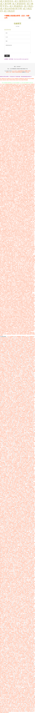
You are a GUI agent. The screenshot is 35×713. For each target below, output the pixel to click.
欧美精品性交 (4, 120)
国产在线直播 (25, 221)
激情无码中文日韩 (30, 688)
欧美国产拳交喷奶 (30, 141)
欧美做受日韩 (7, 122)
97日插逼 (24, 353)
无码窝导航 (10, 647)
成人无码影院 (22, 533)
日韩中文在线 (27, 126)
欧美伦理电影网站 (21, 130)
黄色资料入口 (5, 265)
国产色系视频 (19, 679)
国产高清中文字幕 (23, 482)
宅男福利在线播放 (3, 234)
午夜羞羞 (16, 704)
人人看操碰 (2, 152)
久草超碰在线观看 (6, 361)
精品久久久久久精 (8, 501)
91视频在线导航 (10, 340)
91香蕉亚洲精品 (15, 196)
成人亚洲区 (14, 162)
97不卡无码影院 (10, 336)
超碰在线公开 (14, 246)
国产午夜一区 (32, 644)
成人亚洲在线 (15, 383)
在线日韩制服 (16, 691)
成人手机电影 (4, 528)
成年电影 (17, 617)
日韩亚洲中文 (7, 358)
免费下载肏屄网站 (25, 684)
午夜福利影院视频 (11, 684)
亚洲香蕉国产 (11, 458)
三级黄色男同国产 (7, 346)
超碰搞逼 (28, 402)
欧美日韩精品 (14, 633)
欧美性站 (3, 460)
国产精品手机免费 (5, 592)
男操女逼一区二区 (11, 443)
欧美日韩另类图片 (6, 510)
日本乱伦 (31, 473)
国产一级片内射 (29, 597)
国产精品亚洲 (14, 187)
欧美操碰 (33, 256)
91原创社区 (24, 191)
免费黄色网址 (28, 257)
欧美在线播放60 (12, 649)
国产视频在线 (28, 689)
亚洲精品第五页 (31, 186)
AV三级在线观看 (22, 445)
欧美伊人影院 (14, 154)
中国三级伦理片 (14, 512)
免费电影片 (4, 162)
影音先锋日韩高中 (10, 425)
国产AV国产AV (22, 91)
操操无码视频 (9, 222)
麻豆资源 (22, 400)
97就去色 (24, 407)
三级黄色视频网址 (28, 235)
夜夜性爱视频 (8, 626)
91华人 (11, 135)
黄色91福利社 (5, 281)
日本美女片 (8, 520)
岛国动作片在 (2, 199)
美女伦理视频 (11, 85)
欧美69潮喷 (18, 116)
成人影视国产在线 (24, 160)
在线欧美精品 (11, 552)
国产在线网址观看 (21, 202)
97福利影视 (2, 699)
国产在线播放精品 (12, 536)
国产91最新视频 (29, 421)
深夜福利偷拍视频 (21, 387)
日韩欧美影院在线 (7, 541)
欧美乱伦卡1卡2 (17, 661)
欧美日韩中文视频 (31, 403)
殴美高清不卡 (2, 468)
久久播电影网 (18, 435)
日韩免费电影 (19, 150)
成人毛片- (33, 465)
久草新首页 (13, 477)
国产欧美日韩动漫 (28, 674)
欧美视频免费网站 (25, 473)
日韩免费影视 (30, 666)
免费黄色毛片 (21, 100)
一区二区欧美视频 (15, 631)
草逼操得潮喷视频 (23, 651)
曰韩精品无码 (7, 531)
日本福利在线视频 (18, 353)
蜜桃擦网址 (11, 656)
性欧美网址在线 (15, 500)
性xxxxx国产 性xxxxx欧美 (25, 604)
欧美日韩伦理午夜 (19, 277)
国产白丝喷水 (9, 351)
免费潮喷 (29, 135)
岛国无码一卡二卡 (21, 658)
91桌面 (1, 664)
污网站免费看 (5, 129)
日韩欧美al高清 (12, 698)
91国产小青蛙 (10, 147)
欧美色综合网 (4, 94)
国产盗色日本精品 (7, 533)
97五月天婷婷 (18, 180)
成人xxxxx (10, 237)
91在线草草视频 (27, 406)
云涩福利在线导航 (14, 157)
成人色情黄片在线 (23, 162)
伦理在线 (29, 656)
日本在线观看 (2, 602)
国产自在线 (12, 192)
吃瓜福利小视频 (28, 137)
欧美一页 (3, 290)
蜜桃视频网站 (11, 200)
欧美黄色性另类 (20, 517)
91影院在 (24, 371)
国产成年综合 (22, 530)
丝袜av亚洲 (2, 396)
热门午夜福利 (24, 423)
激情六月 (11, 681)
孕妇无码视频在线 (3, 619)
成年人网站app (8, 668)
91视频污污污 (9, 246)
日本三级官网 (24, 505)
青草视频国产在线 (27, 565)
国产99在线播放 (26, 551)
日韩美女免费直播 (9, 251)
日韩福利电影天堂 (7, 633)
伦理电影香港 (29, 191)
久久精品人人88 (12, 498)
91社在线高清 (10, 139)
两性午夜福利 (11, 641)
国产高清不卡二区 (16, 281)
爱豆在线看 (9, 179)
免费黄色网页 (3, 477)
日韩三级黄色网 (6, 697)
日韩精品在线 (4, 356)
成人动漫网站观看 (8, 96)
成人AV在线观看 (5, 279)
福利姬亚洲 (21, 346)
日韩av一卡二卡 (3, 425)
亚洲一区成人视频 (5, 167)
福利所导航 (3, 266)
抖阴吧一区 (19, 385)
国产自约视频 (19, 593)
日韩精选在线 (6, 606)
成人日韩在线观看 (23, 480)
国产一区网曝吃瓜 (3, 677)
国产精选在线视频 (3, 538)
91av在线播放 (17, 176)
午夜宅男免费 (10, 120)
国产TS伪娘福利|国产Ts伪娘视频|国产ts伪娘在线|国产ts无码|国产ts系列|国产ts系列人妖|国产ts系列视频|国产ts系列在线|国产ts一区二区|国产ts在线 (17, 326)
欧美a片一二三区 (11, 676)
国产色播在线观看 (6, 696)
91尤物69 (14, 177)
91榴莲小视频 (16, 134)
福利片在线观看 (16, 90)
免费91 (33, 137)
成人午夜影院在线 (28, 510)
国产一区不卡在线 (6, 614)
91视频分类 (12, 388)
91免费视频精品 (22, 280)
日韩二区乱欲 (17, 677)
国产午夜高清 (25, 214)
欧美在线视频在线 (28, 576)
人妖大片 (18, 262)
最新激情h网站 (16, 230)
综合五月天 (4, 562)
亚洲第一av (17, 350)
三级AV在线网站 (17, 502)
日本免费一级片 (22, 441)
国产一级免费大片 (27, 159)
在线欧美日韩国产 (20, 410)
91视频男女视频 (23, 599)
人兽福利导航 (12, 254)
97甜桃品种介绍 (13, 227)
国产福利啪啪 (13, 145)
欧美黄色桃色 (5, 686)
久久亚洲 (18, 413)
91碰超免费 (25, 277)
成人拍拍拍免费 (5, 536)
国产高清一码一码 (20, 456)
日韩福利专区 (9, 260)
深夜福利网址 (30, 160)
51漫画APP (11, 206)
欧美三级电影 (23, 257)
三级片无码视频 (26, 633)
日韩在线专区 (28, 387)
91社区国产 (23, 85)
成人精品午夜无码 (19, 548)
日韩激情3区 (5, 566)
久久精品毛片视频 (8, 482)
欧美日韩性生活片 (7, 225)
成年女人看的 (24, 448)
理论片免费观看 (16, 577)
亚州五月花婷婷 (17, 457)
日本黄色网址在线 (24, 442)
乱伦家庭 (2, 106)
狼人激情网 (12, 269)
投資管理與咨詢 (21, 70)
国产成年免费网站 (16, 147)
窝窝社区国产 (6, 498)
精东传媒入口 (11, 110)
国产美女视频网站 (30, 195)
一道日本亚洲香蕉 (28, 97)
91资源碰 (7, 565)
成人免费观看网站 (17, 402)
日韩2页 (13, 546)
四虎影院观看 (5, 575)
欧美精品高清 (23, 350)
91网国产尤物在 (16, 290)
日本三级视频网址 (17, 336)
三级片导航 (17, 669)
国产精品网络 (14, 271)
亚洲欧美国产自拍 (27, 455)
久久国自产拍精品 (14, 152)
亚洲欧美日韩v (18, 363)
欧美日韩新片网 (30, 522)
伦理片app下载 (24, 116)
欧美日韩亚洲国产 (16, 487)
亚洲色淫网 (28, 613)
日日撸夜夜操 (5, 413)
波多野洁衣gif (3, 546)
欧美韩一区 (6, 448)
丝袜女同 (8, 201)
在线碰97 (11, 421)
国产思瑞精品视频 (8, 642)
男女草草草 (5, 636)
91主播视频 (21, 521)
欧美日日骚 (24, 382)
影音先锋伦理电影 (25, 438)
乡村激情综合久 (25, 367)
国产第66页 (9, 194)
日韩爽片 (29, 641)
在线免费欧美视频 (15, 100)
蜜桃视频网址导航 (28, 410)
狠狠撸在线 (19, 505)
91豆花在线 (4, 487)
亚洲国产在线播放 (27, 345)
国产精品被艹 (22, 689)
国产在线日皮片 (11, 274)
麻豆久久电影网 (20, 584)
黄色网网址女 (26, 154)
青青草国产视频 (28, 553)
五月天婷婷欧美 (3, 145)
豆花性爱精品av (17, 674)
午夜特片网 (30, 356)
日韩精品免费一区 (28, 436)
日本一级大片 (2, 84)
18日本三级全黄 (25, 266)
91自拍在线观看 (26, 99)
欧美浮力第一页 (25, 361)
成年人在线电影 (9, 468)
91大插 (29, 491)
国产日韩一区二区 (16, 135)
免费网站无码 (22, 617)
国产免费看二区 (9, 207)
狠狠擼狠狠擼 (30, 285)
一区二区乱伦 (7, 593)
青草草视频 (31, 607)
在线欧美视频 (13, 358)
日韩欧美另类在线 (28, 602)
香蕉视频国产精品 (23, 224)
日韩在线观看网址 (21, 476)
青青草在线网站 (8, 683)
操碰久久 (9, 666)
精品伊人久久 (2, 694)
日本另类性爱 (27, 691)
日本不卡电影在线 (28, 463)
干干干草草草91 (23, 646)
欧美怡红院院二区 (16, 112)
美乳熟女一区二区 (23, 577)
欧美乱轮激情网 (24, 546)
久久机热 (7, 126)
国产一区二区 (15, 89)
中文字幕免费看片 (6, 397)
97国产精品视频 (4, 127)
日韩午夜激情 (20, 365)
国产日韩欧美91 (12, 390)
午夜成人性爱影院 (5, 681)
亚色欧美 (18, 358)
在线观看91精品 (24, 287)
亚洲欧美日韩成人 (17, 355)
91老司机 (24, 528)
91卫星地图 (8, 546)
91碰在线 (7, 104)
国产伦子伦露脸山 (28, 621)
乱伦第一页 (19, 184)
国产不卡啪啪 (10, 377)
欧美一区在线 (28, 144)
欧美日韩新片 (6, 407)
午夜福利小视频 (21, 466)
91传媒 (26, 658)
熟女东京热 (10, 659)
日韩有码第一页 (11, 507)
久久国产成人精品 (25, 182)
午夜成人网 (19, 511)
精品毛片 (28, 216)
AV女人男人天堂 (20, 488)
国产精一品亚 (19, 390)
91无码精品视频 (27, 584)
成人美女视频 (20, 398)
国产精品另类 (28, 280)
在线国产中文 (14, 450)
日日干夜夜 (11, 382)
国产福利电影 (11, 167)
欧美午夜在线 (29, 453)
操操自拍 (14, 659)
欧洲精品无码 (25, 555)
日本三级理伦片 (25, 467)
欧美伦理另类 (12, 287)
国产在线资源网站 (15, 470)
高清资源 (27, 708)
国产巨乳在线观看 (5, 121)
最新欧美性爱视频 (21, 657)
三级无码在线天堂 (16, 226)
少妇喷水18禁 (6, 206)
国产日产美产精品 (23, 190)
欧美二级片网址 (3, 257)
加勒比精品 (19, 702)
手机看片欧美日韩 (16, 516)
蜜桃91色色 (3, 192)
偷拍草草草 (11, 235)
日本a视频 (4, 402)
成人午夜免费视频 (7, 106)
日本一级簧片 (18, 448)
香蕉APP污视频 (12, 181)
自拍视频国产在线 (24, 562)
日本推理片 (23, 210)
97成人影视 (27, 496)
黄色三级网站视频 (22, 618)
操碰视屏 (13, 119)
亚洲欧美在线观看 (26, 139)
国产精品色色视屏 (12, 132)
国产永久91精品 (31, 664)
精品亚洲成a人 (10, 250)
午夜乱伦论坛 (31, 629)
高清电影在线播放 (23, 666)
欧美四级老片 (11, 594)
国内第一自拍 (7, 583)
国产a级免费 (27, 400)
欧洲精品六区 (18, 608)
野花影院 (31, 501)
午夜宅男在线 (25, 179)
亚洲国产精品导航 (5, 102)
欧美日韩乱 (6, 205)
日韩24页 (16, 447)
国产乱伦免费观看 (5, 235)
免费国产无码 (8, 342)
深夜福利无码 (17, 432)
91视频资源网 (13, 523)
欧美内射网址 (17, 175)
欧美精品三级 (31, 677)
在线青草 (18, 576)
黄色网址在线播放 (18, 552)
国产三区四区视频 (25, 508)
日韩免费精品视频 (8, 277)
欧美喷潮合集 (17, 478)
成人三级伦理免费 (8, 91)
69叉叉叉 (31, 282)
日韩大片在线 (19, 535)
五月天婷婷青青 (28, 570)
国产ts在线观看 (24, 244)
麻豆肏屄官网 (9, 707)
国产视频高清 (24, 122)
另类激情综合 (26, 694)
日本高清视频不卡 (13, 658)
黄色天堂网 (17, 542)
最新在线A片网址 (22, 174)
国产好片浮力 (17, 151)
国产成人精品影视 (17, 672)
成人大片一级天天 (16, 245)
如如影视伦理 (14, 366)
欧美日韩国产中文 (30, 430)
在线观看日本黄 (18, 201)
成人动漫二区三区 (23, 220)
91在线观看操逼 (28, 647)
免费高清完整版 (7, 513)
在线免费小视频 (20, 199)
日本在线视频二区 (6, 363)
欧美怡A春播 (24, 385)
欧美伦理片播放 (30, 651)
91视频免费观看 (32, 477)
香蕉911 (15, 94)
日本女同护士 (27, 611)
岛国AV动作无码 (30, 131)
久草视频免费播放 (13, 696)
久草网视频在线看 (8, 164)
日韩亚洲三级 (28, 466)
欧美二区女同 (14, 260)
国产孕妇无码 (24, 698)
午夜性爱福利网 (27, 692)
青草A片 (9, 471)
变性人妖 (13, 87)
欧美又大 (10, 141)
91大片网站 (29, 440)
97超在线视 (17, 256)
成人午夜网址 (24, 204)
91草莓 (16, 270)
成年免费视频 (7, 291)
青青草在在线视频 (25, 593)
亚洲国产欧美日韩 (11, 408)
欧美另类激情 (29, 538)
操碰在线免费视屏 (13, 578)
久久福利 (22, 209)
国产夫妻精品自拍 (23, 413)
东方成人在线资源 (8, 577)
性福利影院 (16, 648)
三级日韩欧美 (13, 210)
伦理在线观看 (10, 672)
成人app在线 (28, 124)
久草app (4, 627)
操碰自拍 (30, 460)
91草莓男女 (19, 337)
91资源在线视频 (6, 200)
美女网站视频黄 (30, 267)
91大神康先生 (6, 687)
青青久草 (4, 442)
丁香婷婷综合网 (10, 709)
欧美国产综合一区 (23, 648)
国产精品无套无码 (18, 225)
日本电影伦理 (19, 214)
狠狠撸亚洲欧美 (14, 92)
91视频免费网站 (22, 417)
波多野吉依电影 (16, 515)
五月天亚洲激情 (3, 634)
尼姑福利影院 (28, 709)
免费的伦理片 (6, 701)
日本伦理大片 (22, 475)
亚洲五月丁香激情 (6, 548)
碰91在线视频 (21, 348)
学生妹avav (7, 184)
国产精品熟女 (10, 411)
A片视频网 (8, 192)
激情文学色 (20, 251)
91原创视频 (3, 261)
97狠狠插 (15, 235)
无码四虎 (13, 141)
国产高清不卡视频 (18, 144)
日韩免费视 (16, 348)
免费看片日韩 (11, 282)
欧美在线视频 (19, 169)
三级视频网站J (8, 266)
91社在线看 (7, 241)
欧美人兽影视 (23, 707)
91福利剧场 (21, 140)
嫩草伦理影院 (13, 614)
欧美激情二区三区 (9, 652)
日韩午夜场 (21, 215)
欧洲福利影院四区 (29, 342)
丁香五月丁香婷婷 (7, 267)
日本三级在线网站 (3, 437)
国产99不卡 (31, 201)
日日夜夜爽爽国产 (17, 395)
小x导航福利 (26, 260)
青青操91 (11, 284)
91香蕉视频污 (4, 443)
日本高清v (14, 277)
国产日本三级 (7, 613)
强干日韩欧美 (6, 401)
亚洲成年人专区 (31, 511)
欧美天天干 (32, 545)
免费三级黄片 (2, 378)
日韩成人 (13, 560)
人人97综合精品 (23, 192)
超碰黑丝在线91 (22, 421)
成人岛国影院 (17, 220)
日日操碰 (30, 386)
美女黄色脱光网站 (31, 380)
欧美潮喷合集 (31, 614)
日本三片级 (29, 583)
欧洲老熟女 (16, 417)
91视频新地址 (30, 271)
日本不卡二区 (7, 107)
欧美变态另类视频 (7, 711)
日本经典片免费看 (24, 458)
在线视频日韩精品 (19, 345)
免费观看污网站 (10, 230)
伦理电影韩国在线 (17, 473)
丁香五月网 (2, 170)
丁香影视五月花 (16, 219)
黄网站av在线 (21, 285)
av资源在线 (4, 447)
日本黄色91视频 (14, 398)
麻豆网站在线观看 (3, 187)
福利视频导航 (17, 507)
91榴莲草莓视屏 (14, 428)
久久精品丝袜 (30, 425)
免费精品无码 (25, 391)
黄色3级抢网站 (9, 89)
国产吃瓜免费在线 (11, 356)
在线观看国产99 (18, 370)
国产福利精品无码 (12, 352)
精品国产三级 (29, 397)
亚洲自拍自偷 (18, 492)
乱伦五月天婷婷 (19, 236)
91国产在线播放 (21, 222)
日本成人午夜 (26, 346)
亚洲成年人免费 (31, 537)
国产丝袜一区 (29, 122)
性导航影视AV (5, 151)
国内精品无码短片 (17, 121)
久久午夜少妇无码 (24, 607)
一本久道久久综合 (10, 447)
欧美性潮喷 (27, 616)
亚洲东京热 (16, 111)
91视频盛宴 (19, 467)
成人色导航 (29, 405)
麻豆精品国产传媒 (19, 692)
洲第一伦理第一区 (3, 629)
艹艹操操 (27, 130)
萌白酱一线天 (13, 236)
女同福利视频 (23, 688)
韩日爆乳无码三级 (14, 130)
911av (33, 436)
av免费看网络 (31, 487)
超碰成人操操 (23, 121)
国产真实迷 (31, 416)
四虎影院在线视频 (19, 551)
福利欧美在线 (31, 247)
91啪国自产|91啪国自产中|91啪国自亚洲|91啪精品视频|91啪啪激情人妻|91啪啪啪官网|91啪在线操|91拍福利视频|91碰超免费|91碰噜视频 (17, 316)
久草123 (27, 247)
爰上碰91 (30, 279)
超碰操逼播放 (13, 488)
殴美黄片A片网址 (30, 698)
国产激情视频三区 (30, 232)
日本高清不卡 (32, 361)
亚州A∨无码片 (21, 602)
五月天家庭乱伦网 (17, 420)
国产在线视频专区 (10, 445)
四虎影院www (7, 372)
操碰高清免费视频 (15, 136)
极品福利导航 (21, 269)
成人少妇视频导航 (3, 147)
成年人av (7, 570)
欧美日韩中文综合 (3, 408)
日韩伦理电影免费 (25, 363)
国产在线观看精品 (16, 604)
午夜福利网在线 (13, 510)
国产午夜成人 (18, 132)
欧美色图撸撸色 (28, 348)
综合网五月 (28, 547)
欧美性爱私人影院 (20, 701)
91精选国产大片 (5, 637)
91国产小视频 (2, 251)
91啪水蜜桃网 (8, 272)
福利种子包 (6, 649)
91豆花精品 (26, 433)
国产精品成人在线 (26, 151)
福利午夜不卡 (18, 508)
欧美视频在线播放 (24, 502)
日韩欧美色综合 (17, 229)
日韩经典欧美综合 (17, 568)
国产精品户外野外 (17, 563)
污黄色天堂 (27, 703)
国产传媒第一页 (8, 571)
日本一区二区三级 (14, 601)
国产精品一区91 (20, 260)
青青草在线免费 (10, 638)
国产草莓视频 (13, 591)
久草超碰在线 (31, 336)
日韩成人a (7, 284)
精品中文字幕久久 (28, 500)
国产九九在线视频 (30, 392)
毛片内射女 (28, 227)
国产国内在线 (13, 576)
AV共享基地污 (13, 561)
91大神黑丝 (30, 492)
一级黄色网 (27, 156)
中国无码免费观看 (15, 533)
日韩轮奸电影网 (30, 382)
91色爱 (18, 237)
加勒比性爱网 (26, 101)
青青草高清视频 (28, 481)
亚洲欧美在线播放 (21, 531)
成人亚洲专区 (5, 458)
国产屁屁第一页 (11, 205)
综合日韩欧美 (30, 112)
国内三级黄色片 (10, 420)
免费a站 (32, 681)
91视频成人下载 (3, 196)
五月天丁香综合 (5, 470)
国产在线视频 (20, 200)
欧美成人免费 (23, 538)
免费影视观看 (26, 140)
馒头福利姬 (26, 352)
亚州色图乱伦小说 (17, 155)
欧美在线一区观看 (26, 490)
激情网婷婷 (14, 262)
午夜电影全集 (22, 136)
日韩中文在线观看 (14, 694)
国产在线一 (12, 122)
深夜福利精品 (18, 443)
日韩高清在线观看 (17, 580)
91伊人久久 (13, 583)
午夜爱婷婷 (24, 526)
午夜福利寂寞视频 (30, 515)
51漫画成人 (28, 171)
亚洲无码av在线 (22, 652)
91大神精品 (10, 112)
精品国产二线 (11, 400)
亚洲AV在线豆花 (14, 259)
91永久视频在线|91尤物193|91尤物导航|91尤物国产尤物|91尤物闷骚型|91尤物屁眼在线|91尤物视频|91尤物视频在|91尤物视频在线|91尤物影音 (17, 303)
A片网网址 (19, 668)
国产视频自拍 (7, 699)
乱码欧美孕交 (5, 166)
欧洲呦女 (20, 601)
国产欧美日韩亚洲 (10, 526)
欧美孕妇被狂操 (24, 702)
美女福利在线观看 (6, 269)
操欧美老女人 (17, 192)
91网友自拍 (14, 416)
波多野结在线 (12, 448)
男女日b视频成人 (14, 616)
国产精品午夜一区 (28, 106)
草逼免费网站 (27, 543)
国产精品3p (32, 236)
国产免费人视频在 (6, 601)
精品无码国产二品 (3, 262)
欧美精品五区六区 (4, 594)
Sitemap (27, 72)
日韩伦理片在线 (25, 567)
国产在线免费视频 (21, 697)
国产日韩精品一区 (27, 343)
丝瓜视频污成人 (21, 270)
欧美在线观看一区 (21, 351)
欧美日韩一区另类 (30, 376)
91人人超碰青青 (19, 255)
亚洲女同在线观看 (7, 366)
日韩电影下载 (14, 626)
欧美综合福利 (18, 472)
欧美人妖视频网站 (11, 231)
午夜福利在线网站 (24, 157)
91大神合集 (30, 149)
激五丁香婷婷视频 (26, 536)
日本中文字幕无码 (23, 175)
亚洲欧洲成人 (2, 116)
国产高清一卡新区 (22, 134)
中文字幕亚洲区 (19, 536)
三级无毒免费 (10, 242)
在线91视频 (6, 653)
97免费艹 (27, 197)
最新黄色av (17, 265)
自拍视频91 (17, 129)
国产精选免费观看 (18, 526)
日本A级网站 (4, 596)
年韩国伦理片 (17, 380)
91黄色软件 (2, 373)
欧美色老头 (22, 576)
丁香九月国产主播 (23, 267)
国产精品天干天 (21, 106)
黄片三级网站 (28, 366)
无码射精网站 (2, 146)
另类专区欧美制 (25, 636)
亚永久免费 (5, 451)
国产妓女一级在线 (12, 525)
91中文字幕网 (28, 631)
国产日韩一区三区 (6, 430)
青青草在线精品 (23, 418)
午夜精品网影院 (15, 164)
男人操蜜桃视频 (31, 145)
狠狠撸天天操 (30, 413)
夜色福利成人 (11, 380)
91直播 (29, 157)
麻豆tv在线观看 (3, 149)
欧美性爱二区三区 (6, 360)
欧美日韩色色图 (16, 373)
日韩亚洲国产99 (31, 420)
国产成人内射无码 (22, 90)
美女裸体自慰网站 (28, 582)
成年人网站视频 (6, 244)
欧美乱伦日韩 (11, 669)
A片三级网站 (2, 181)
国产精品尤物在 (29, 167)
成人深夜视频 (25, 513)
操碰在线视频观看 (22, 699)
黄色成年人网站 (11, 654)
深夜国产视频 (24, 276)
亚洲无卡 (2, 381)
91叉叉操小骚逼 (18, 254)
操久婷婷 (22, 161)
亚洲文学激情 (23, 392)
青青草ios (4, 638)
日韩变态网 (11, 418)
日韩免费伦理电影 (16, 468)
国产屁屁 (16, 106)
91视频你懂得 (27, 161)
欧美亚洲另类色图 (24, 478)
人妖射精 (12, 106)
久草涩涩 (17, 174)
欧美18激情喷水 (5, 438)
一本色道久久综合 (10, 475)
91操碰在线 (20, 92)
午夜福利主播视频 (25, 644)
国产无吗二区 (8, 553)
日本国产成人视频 (26, 264)
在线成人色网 (11, 457)
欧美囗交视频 (31, 693)
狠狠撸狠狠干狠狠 (4, 567)
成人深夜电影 (25, 102)
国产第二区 (26, 663)
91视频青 (11, 355)
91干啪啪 (9, 286)
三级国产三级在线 (29, 533)
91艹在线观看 (21, 582)
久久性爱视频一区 (20, 556)
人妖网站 (2, 613)
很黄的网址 (15, 446)
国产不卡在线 (21, 111)
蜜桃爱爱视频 (28, 96)
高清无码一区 (20, 603)
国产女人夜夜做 (27, 222)
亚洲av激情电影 (15, 185)
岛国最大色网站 (31, 261)
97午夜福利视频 (23, 131)
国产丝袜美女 (3, 119)
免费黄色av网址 (23, 237)
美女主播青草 (11, 144)
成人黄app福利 (5, 669)
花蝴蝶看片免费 (20, 94)
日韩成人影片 (17, 167)
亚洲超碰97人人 (8, 391)
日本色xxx (28, 378)
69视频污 (8, 477)
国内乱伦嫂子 (27, 428)
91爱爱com (4, 172)
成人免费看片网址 (12, 679)
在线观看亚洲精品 (31, 162)
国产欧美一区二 (18, 654)
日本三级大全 (17, 209)
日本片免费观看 (21, 553)
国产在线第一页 (16, 368)
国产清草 (5, 411)
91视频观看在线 (6, 476)
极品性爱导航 (23, 141)
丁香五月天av (18, 266)
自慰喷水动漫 (5, 483)
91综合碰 (2, 237)
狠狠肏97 (24, 453)
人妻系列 (31, 136)
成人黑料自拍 (10, 211)
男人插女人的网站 (10, 661)
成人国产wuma (23, 682)
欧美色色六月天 (12, 101)
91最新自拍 (26, 172)
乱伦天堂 (30, 266)
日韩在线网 (23, 180)
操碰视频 (32, 144)
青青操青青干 (14, 286)
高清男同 (31, 290)
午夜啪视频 (3, 272)
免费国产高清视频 (11, 270)
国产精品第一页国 (24, 189)
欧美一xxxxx (10, 115)
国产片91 (19, 161)
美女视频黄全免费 (17, 189)
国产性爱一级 (27, 541)
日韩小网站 (24, 704)
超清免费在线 (31, 572)
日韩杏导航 (17, 537)
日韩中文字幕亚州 (19, 532)
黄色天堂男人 (16, 126)
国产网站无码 (5, 353)
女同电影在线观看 (9, 290)
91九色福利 (29, 224)
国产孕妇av (19, 659)
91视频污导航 (10, 234)
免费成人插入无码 (12, 701)
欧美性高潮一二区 (4, 684)
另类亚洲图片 (4, 676)
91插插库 (12, 95)
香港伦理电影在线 (21, 110)
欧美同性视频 (26, 626)
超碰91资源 (31, 176)
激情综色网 (27, 591)
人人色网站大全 (21, 622)
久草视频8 (7, 181)
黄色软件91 (30, 172)
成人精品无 (32, 250)
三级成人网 (29, 480)
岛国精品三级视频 (23, 451)
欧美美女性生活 (20, 412)
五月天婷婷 (15, 284)
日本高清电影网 (14, 146)
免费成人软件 (9, 190)
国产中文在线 (32, 633)
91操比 (33, 641)
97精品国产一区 (3, 639)
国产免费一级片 (12, 86)
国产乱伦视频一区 (22, 430)
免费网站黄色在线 (11, 186)
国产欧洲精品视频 (23, 380)
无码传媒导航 (14, 214)
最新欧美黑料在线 (24, 468)
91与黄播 (8, 523)
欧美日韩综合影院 (13, 493)
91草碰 (12, 149)
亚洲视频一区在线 (5, 556)
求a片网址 (33, 147)
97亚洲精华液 (27, 91)
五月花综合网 (27, 598)
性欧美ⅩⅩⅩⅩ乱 (6, 101)
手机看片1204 (21, 142)
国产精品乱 (26, 412)
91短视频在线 (20, 284)
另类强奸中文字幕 (29, 530)
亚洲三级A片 (22, 581)
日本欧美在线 (14, 683)
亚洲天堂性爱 (31, 513)
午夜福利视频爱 (10, 580)
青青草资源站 (7, 673)
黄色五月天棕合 (17, 656)
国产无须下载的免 (30, 628)
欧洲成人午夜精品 (19, 145)
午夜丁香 (11, 481)
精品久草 (20, 571)
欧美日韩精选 (22, 422)
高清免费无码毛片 (15, 666)
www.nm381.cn (15, 70)
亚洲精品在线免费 (6, 388)
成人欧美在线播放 (15, 711)
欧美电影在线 (30, 207)
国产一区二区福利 (8, 99)
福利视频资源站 (18, 86)
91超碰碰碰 (18, 649)
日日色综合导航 (23, 376)
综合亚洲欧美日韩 (15, 342)
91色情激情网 (19, 115)
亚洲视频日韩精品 (30, 418)
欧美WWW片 (6, 517)
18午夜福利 (11, 491)
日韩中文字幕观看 (24, 87)
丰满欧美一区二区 (21, 366)
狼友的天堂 (17, 619)
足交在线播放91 (31, 87)
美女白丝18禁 (24, 255)
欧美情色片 (30, 540)
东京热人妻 (28, 668)
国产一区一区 (28, 531)
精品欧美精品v (28, 256)
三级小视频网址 (17, 628)
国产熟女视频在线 (13, 184)
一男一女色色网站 (20, 623)
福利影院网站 (11, 125)
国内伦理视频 (24, 589)
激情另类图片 (20, 139)
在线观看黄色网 (21, 279)
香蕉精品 (6, 345)
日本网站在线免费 (23, 135)
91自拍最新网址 (28, 114)
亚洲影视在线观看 (24, 693)
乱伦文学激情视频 (17, 411)
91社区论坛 (5, 186)
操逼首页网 (30, 563)
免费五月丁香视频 (30, 206)
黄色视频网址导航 (14, 172)
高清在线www (19, 371)
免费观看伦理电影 (25, 637)
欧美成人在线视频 (10, 478)
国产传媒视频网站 (3, 230)
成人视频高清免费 (27, 215)
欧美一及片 (9, 262)
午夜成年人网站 (5, 270)
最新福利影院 (5, 231)
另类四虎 (12, 111)
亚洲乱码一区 (12, 555)
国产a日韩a (23, 686)
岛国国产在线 (12, 255)
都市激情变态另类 (17, 212)
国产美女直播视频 (9, 674)
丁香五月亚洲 (14, 541)
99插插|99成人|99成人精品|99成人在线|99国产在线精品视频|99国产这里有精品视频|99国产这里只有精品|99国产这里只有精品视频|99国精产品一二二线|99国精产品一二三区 (17, 331)
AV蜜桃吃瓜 (19, 246)
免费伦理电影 (23, 177)
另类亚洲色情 (15, 120)
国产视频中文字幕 (3, 659)
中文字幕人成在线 (19, 506)
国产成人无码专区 (19, 437)
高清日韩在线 (5, 525)
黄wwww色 (16, 110)
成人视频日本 (19, 109)
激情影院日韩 (23, 247)
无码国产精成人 (28, 381)
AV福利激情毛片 (28, 274)
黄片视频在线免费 (31, 423)
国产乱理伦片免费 (15, 520)
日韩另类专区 (17, 491)
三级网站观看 (9, 663)
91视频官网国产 (9, 195)
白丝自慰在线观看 (26, 426)
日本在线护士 (15, 166)
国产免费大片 (7, 276)
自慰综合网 (22, 691)
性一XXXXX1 (17, 708)
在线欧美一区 (19, 372)
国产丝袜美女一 (26, 341)
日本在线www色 (5, 607)
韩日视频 (23, 184)
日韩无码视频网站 (10, 212)
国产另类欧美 (30, 696)
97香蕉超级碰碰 (3, 207)
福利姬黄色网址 (8, 154)
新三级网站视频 (19, 561)
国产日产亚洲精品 (3, 139)
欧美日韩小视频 (9, 261)
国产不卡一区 (6, 708)
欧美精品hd (2, 604)
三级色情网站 (6, 357)
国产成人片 (6, 656)
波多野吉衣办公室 (15, 618)
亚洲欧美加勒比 (32, 393)
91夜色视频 (10, 516)
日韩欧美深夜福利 (10, 440)
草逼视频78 (11, 170)
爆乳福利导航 (10, 362)
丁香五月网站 (28, 210)
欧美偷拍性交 (28, 450)
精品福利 (4, 240)
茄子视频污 (24, 109)
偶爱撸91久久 (22, 627)
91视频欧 (19, 578)
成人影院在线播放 (29, 110)
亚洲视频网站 (29, 634)
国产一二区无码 (27, 483)
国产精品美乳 (25, 145)
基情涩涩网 (23, 171)
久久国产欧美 (10, 452)
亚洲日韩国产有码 (24, 443)
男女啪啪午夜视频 (20, 146)
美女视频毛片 (10, 337)
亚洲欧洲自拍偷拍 (6, 428)
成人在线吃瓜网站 (10, 220)
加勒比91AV (11, 285)
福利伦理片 (20, 426)
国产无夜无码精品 (13, 423)
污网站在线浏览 (10, 646)
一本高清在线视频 (4, 466)
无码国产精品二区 (15, 581)
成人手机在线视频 (3, 542)
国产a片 (10, 470)
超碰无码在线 (17, 232)
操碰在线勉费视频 (26, 601)
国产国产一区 (32, 115)
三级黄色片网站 (16, 207)
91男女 (1, 125)
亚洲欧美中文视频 (13, 291)
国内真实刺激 (3, 661)
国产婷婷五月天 (8, 214)
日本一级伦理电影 (22, 497)
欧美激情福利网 (30, 281)
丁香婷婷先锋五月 (30, 395)
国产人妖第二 (29, 155)
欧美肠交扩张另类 (6, 169)
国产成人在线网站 (11, 124)
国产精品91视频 (4, 247)
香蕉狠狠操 (31, 412)
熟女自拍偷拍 (20, 194)
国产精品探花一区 (7, 202)
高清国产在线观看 (23, 641)
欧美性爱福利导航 (24, 614)
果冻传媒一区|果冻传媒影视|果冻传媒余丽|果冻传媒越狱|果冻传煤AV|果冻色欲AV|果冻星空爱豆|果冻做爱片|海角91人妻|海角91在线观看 (17, 300)
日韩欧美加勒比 (11, 677)
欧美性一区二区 (11, 617)
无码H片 (30, 478)
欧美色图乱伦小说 (3, 190)
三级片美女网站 (7, 343)
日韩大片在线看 (5, 155)
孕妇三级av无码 (10, 229)
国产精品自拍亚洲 (11, 688)
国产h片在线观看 (6, 497)
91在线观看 (16, 285)
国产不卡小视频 (31, 187)
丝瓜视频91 (22, 375)
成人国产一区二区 (23, 664)
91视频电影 (7, 111)
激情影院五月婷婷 (10, 417)
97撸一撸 (23, 378)
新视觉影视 (7, 175)
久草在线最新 (29, 220)
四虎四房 (9, 259)
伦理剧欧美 (10, 487)
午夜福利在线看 (7, 341)
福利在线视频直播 (10, 97)
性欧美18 (27, 476)
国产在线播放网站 (8, 160)
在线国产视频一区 (21, 381)
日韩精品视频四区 (26, 465)
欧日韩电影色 (8, 500)
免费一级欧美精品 (20, 591)
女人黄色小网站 (9, 598)
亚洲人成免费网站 (4, 90)
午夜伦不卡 (21, 101)
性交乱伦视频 (10, 467)
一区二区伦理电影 (28, 622)
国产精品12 (24, 540)
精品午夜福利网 (4, 250)
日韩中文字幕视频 (25, 654)
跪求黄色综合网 (18, 528)
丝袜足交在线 (13, 593)
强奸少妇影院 (28, 649)
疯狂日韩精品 (6, 453)
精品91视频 (13, 671)
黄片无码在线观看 (15, 396)
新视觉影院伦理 (26, 388)
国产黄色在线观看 (8, 515)
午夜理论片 (31, 275)
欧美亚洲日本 (13, 347)
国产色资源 (9, 403)
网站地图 (26, 79)
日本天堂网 (22, 462)
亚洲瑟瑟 (10, 466)
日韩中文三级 (21, 681)
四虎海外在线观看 (30, 407)
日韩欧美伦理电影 (24, 568)
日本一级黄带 (9, 627)
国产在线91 (3, 165)
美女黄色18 (30, 214)
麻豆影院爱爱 (14, 179)
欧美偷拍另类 (4, 403)
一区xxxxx (16, 97)
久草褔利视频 (24, 511)
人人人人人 (18, 686)
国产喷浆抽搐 (22, 230)
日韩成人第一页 (29, 125)
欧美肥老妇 (28, 237)
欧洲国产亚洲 (32, 659)
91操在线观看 (2, 245)
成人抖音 (26, 279)
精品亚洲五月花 (30, 646)
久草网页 (23, 197)
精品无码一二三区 (28, 456)
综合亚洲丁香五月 (19, 408)
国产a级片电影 (9, 405)
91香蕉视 (4, 97)
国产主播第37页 (25, 251)
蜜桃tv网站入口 (4, 194)
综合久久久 (6, 698)
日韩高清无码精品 (15, 405)
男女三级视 (8, 702)
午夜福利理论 (25, 679)
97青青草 (4, 473)
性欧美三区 (16, 602)
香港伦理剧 (7, 150)
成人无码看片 (19, 191)
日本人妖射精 (2, 184)
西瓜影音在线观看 (6, 426)
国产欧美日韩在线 (11, 180)
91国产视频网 (17, 205)
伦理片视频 (20, 465)
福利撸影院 (30, 142)
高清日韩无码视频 (24, 170)
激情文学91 (4, 651)
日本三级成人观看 (8, 215)
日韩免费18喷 (4, 691)
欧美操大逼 (19, 540)
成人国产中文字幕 (8, 392)
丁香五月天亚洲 (29, 252)
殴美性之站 (21, 520)
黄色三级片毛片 (28, 592)
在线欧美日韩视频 (25, 360)
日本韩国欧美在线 (14, 703)
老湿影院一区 (6, 456)
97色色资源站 (19, 438)
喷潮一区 (12, 204)
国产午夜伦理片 (17, 647)
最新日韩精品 (24, 132)
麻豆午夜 (9, 618)
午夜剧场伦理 (23, 415)
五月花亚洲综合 (28, 165)
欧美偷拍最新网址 (9, 348)
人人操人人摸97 (21, 703)
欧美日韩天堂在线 (20, 643)
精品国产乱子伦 (17, 431)
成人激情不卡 (28, 672)
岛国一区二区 (31, 197)
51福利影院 (13, 266)
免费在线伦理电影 (11, 542)
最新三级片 (18, 688)
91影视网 (17, 101)
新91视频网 (10, 131)
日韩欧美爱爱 (9, 162)
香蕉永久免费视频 (14, 441)
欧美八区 (19, 644)
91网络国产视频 (13, 412)
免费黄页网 (2, 342)
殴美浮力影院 (17, 340)
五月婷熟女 (17, 641)
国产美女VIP (21, 433)
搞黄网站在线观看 (26, 199)
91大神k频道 (7, 393)
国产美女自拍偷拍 (8, 667)
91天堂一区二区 (9, 240)
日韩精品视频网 (7, 623)
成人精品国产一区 (16, 462)
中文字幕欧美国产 (8, 375)
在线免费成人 (31, 525)
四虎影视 (23, 144)
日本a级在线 (11, 279)
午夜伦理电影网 (8, 152)
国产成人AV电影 (11, 619)
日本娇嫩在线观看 (17, 567)
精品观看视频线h (21, 447)
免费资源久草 (2, 568)
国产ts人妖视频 (17, 607)
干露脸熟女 (16, 279)
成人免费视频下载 (8, 581)
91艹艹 (21, 129)
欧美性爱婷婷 (27, 520)
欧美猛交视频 (29, 121)
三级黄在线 (19, 632)
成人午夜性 (23, 427)
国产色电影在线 (9, 422)
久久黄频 (15, 467)
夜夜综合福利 (18, 589)
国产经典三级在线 (14, 165)
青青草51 (14, 242)
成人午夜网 (11, 126)
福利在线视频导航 (18, 275)
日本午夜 (12, 360)
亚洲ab (33, 146)
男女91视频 (24, 212)
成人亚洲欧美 (32, 341)
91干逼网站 (14, 535)
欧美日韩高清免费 (23, 232)
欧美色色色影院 (26, 588)
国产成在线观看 (8, 236)
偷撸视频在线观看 (4, 547)
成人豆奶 (32, 541)
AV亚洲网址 (8, 165)
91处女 (32, 157)
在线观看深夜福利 (8, 490)
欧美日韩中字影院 (14, 609)
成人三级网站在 (5, 171)
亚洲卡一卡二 (31, 221)
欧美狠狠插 (26, 196)
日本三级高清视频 (10, 473)
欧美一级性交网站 (8, 381)
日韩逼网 (6, 110)
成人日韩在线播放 (16, 621)
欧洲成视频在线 (29, 485)
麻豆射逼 (22, 516)
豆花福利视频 (25, 217)
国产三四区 (14, 668)
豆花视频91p (30, 482)
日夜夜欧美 (7, 161)
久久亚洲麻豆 (3, 496)
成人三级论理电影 (6, 582)
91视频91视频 (14, 527)
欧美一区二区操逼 (21, 597)
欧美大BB (8, 145)
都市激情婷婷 (2, 157)
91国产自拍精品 (7, 616)
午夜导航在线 (20, 185)
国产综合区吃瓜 (19, 347)
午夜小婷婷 (9, 416)
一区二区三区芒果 (10, 431)
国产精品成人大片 (30, 589)
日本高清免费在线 (9, 378)
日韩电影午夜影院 (13, 385)
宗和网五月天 (30, 170)
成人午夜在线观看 (25, 86)
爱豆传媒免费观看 (31, 470)
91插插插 (18, 227)
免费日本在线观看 (12, 410)
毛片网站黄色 (21, 290)
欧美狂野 (23, 649)
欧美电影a (12, 599)
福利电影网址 (24, 656)
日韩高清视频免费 (10, 628)
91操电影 (25, 250)
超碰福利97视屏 (15, 264)
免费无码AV (16, 480)
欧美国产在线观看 (29, 596)
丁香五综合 (18, 471)
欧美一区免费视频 (3, 666)
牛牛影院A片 (4, 212)
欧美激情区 (33, 611)
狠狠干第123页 (24, 425)
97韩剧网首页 (4, 340)
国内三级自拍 (15, 547)
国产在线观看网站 (29, 427)
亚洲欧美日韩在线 (14, 582)
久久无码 (10, 271)
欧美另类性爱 (17, 558)
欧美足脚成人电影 (26, 372)
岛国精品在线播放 (27, 289)
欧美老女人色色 (13, 584)
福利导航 (33, 180)
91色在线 (15, 597)
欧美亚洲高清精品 (5, 338)
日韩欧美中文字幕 (5, 371)
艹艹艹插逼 (18, 181)
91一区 (28, 250)
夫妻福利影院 (25, 571)
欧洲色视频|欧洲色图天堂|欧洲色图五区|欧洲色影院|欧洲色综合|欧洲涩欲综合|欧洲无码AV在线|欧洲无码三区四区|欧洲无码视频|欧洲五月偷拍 (17, 329)
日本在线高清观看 (18, 572)
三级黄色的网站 (3, 432)
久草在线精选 (13, 611)
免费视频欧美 (31, 676)
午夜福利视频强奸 (19, 495)
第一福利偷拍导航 (30, 642)
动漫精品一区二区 (12, 495)
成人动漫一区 (5, 380)
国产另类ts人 (12, 708)
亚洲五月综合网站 (17, 378)
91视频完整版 (9, 639)
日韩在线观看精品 (12, 197)
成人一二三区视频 (23, 687)
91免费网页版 (15, 466)
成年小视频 (11, 338)
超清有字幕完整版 (21, 450)
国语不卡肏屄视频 (5, 550)
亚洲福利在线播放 (20, 510)
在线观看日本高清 (19, 455)
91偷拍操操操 (25, 632)
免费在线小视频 (22, 137)
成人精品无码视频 (28, 100)
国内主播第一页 (27, 185)
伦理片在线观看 (31, 502)
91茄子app (4, 440)
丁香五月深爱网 (29, 657)
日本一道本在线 (12, 453)
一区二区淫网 (31, 432)
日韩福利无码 (4, 259)
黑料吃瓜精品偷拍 (24, 149)
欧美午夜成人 (12, 435)
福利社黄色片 (13, 532)
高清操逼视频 (31, 663)
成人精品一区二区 (7, 130)
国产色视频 (5, 229)
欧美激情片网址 (16, 689)
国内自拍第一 (25, 552)
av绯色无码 (12, 589)
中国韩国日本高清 (26, 115)
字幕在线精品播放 (29, 212)
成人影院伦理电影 (16, 461)
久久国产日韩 (3, 702)
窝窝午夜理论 (18, 231)
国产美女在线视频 (4, 141)
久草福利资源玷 (17, 638)
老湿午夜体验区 (21, 709)
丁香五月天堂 (28, 85)
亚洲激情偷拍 (14, 553)
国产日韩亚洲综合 (12, 252)
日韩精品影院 (18, 575)
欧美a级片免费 (9, 376)
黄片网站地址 (16, 452)
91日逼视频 (2, 236)
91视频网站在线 (12, 114)
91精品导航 (20, 490)
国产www (26, 262)
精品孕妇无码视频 (7, 182)
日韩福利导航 (32, 639)
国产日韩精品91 (6, 114)
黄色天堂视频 (18, 698)
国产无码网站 (4, 242)
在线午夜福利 (6, 481)
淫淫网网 (19, 160)
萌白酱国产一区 (16, 104)
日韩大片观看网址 (12, 150)
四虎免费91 (11, 121)
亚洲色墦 (6, 508)
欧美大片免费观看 (11, 528)
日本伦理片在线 (9, 226)
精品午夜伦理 (19, 361)
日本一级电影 (19, 197)
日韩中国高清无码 (5, 587)
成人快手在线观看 (30, 678)
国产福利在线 (18, 119)
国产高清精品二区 (25, 92)
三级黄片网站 (24, 431)
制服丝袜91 (16, 433)
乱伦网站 (20, 639)
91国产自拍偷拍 (10, 94)
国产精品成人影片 (9, 460)
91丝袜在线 (19, 242)
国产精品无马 (10, 521)
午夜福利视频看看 (18, 388)
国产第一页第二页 (4, 688)
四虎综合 (25, 566)
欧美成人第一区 (16, 682)
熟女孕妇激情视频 (18, 386)
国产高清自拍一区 (23, 239)
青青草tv (22, 674)
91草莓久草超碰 (3, 117)
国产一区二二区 (22, 613)
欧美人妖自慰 (16, 521)
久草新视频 (25, 347)
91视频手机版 (29, 711)
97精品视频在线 (30, 431)
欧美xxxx (25, 506)
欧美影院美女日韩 (16, 642)
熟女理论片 (2, 641)
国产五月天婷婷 (6, 367)
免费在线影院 (11, 244)
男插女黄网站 (2, 553)
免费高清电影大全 (20, 523)
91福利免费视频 (6, 285)
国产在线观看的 (27, 284)
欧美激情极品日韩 (23, 403)
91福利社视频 (28, 180)
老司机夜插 (30, 498)
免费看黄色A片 (26, 561)
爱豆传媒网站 (20, 503)
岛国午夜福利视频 (30, 451)
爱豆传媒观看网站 (23, 112)
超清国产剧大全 (9, 137)
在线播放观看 (25, 207)
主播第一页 (32, 169)
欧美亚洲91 (2, 512)
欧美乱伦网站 (23, 628)
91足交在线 (16, 652)
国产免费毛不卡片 (4, 271)
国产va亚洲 (2, 643)
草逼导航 (7, 641)
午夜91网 (10, 547)
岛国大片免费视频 (21, 97)
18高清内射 (10, 682)
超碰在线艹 (10, 166)
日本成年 (20, 588)
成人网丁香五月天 (10, 442)
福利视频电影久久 (23, 219)
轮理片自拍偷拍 (31, 217)
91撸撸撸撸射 (17, 442)
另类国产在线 (14, 194)
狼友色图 (19, 416)
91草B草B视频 (27, 120)
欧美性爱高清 (23, 661)
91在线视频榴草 (14, 531)
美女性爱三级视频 (28, 609)
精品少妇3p (22, 452)
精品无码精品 (25, 525)
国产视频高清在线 (23, 147)
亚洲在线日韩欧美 (6, 347)
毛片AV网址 (13, 361)
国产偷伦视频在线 (25, 337)
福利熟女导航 (13, 548)
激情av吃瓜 (7, 658)
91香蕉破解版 (20, 393)
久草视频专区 (32, 518)
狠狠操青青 (2, 642)
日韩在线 (7, 116)
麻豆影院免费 (21, 265)
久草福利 (33, 105)
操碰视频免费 (7, 578)
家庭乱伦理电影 (21, 120)
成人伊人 (16, 570)
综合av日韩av (7, 561)
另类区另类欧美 (31, 189)
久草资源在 (12, 209)
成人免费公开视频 (8, 368)
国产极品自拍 (25, 261)
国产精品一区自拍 (7, 221)
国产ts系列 (4, 707)
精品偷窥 (30, 367)
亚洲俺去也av (29, 371)
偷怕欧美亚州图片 (15, 91)
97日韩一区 (29, 358)
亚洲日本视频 (14, 160)
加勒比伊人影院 (29, 445)
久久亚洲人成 (11, 155)
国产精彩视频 (9, 119)
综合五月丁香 (8, 450)
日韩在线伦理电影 (9, 402)
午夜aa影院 (31, 363)
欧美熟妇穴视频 (8, 217)
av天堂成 (5, 537)
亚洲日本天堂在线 (21, 667)
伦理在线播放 (14, 99)
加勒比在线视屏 (4, 239)
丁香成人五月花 (20, 154)
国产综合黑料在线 (26, 408)
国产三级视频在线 (15, 280)
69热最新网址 (10, 247)
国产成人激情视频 (17, 149)
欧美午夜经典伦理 (5, 382)
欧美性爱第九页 (26, 503)
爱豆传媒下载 (17, 267)
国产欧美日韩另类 (22, 397)
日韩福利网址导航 (4, 232)
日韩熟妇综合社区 (21, 493)
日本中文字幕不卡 (13, 644)
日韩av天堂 (24, 587)
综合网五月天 (6, 144)
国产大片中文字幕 (13, 161)
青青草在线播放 (29, 340)
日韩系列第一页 (24, 563)
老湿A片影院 (27, 211)
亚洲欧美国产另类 (6, 287)
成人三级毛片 (8, 512)
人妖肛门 (2, 503)
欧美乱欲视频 (9, 174)
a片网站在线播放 (13, 540)
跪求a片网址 (29, 661)
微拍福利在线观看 (8, 84)
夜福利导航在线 (29, 652)
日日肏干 (33, 495)
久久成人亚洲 (22, 226)
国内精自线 (33, 91)
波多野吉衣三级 (8, 199)
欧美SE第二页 (23, 227)
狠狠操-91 (15, 195)
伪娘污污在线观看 (24, 487)
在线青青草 (15, 603)
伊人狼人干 (17, 687)
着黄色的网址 (30, 526)
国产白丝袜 (26, 393)
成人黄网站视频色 (9, 568)
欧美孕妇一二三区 (17, 545)
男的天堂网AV (23, 167)
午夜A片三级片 (14, 182)
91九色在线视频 (3, 226)
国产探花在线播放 (15, 482)
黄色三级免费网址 (21, 166)
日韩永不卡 (15, 351)
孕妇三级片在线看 (23, 612)
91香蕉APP (15, 84)
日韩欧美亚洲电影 (8, 373)
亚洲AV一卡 (14, 199)
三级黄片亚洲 (17, 646)
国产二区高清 (20, 240)
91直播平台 (4, 618)
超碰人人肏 (14, 702)
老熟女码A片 (27, 521)
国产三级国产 (5, 180)
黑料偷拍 (4, 628)
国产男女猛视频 (17, 693)
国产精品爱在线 (11, 575)
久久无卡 (31, 708)
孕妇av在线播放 (19, 498)
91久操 (21, 151)
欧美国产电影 (29, 699)
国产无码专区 (10, 436)
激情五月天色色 (18, 125)
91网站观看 (19, 367)
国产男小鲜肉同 (6, 125)
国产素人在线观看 (6, 398)
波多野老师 (15, 681)
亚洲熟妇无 (14, 365)
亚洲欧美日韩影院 (6, 485)
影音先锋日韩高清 (7, 557)
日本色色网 (30, 562)
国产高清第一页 (15, 222)
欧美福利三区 (17, 566)
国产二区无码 (13, 272)
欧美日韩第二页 (31, 505)
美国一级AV (21, 104)
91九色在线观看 (24, 242)
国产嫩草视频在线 (25, 282)
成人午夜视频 (29, 190)
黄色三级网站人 (31, 612)
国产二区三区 (20, 84)
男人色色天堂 (25, 390)
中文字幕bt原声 (7, 210)
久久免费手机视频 (26, 89)
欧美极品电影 (23, 125)
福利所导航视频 (27, 209)
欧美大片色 (8, 694)
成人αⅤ (15, 337)
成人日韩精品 (3, 260)
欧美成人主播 (24, 472)
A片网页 (17, 522)
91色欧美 (19, 423)
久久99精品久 (5, 457)
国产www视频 (26, 240)
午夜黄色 (2, 421)
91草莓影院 (26, 117)
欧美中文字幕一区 (15, 596)
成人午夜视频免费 (23, 281)
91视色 (19, 157)
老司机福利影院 (13, 367)
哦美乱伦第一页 (12, 692)
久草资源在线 (19, 453)
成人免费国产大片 (14, 202)
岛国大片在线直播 (25, 573)
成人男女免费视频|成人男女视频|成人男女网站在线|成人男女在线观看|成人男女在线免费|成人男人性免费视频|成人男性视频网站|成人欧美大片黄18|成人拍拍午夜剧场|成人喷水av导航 (17, 313)
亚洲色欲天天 (29, 109)
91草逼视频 (7, 282)
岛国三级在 (12, 363)
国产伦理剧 (13, 225)
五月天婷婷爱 (25, 187)
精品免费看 (32, 151)
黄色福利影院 (4, 521)
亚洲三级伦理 (10, 691)
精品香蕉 (29, 147)
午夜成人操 (9, 370)
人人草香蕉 (15, 139)
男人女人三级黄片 (11, 437)
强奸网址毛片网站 (16, 707)
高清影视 (22, 621)
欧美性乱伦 (25, 498)
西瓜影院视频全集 (26, 272)
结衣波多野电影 (29, 447)
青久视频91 (2, 405)
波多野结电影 (11, 637)
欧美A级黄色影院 (9, 219)
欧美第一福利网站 (13, 426)
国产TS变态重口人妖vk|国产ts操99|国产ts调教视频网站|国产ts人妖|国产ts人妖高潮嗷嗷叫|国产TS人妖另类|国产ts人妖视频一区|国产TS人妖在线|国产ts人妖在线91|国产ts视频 (17, 298)
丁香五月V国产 (14, 217)
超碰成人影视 (8, 142)
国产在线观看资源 (27, 127)
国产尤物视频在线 (8, 264)
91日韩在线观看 (20, 272)
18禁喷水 (13, 472)
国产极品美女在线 (18, 360)
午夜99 (33, 235)
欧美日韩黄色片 (12, 241)
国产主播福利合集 (18, 555)
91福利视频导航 (30, 132)
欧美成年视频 (30, 287)
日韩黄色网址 (19, 217)
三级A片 (7, 252)
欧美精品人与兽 (7, 488)
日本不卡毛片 (22, 596)
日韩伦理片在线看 (26, 446)
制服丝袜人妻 (11, 567)
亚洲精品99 (12, 687)
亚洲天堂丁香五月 (7, 189)
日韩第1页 (24, 545)
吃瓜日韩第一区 (14, 657)
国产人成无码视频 (14, 105)
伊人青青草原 (29, 353)
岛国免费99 (27, 357)
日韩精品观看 (16, 156)
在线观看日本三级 (3, 516)
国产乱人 (4, 174)
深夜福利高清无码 (6, 532)
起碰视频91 (5, 617)
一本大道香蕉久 (4, 350)
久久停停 (6, 608)
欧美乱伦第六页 (8, 622)
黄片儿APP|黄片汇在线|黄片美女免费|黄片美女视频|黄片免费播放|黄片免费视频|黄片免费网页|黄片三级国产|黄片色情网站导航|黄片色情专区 (17, 322)
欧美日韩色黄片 (21, 117)
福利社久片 (20, 694)
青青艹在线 (2, 412)
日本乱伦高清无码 (18, 276)
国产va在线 (30, 461)
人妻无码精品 (20, 99)
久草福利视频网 (18, 107)
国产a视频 (18, 614)
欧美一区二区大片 (16, 375)
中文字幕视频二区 (8, 365)
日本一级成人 (22, 631)
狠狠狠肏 (22, 436)
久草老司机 (15, 490)
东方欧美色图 (8, 535)
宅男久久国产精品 (28, 230)
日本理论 (21, 250)
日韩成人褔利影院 (31, 566)
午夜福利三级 (11, 636)
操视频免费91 (21, 126)
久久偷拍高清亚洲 (18, 186)
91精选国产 (9, 187)
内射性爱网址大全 (23, 245)
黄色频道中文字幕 (3, 436)
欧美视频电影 (26, 286)
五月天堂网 (10, 292)
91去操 (25, 696)
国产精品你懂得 (23, 583)
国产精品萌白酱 (16, 250)
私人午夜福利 (13, 643)
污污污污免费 (29, 219)
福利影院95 (9, 596)
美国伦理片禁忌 (14, 624)
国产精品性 (25, 84)
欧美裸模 (11, 104)
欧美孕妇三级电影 (29, 528)
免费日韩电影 (28, 119)
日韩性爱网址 (12, 201)
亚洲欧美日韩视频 (3, 573)
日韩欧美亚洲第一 (27, 532)
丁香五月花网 (11, 648)
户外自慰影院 (23, 95)
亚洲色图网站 (30, 277)
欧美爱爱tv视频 (24, 206)
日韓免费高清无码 (3, 337)
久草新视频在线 (30, 194)
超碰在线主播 (16, 362)
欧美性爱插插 (15, 117)
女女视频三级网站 (14, 497)
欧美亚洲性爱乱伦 (5, 491)
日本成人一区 (29, 686)
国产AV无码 (27, 136)
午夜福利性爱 (5, 572)
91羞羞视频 (24, 150)
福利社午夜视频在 (12, 345)
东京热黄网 (24, 402)
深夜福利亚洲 (7, 254)
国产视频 (26, 285)
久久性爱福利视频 (20, 653)
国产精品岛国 (29, 383)
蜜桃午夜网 (7, 209)
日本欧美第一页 (18, 244)
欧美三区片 (11, 570)
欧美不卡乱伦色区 (30, 638)
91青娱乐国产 (22, 396)
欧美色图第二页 (28, 556)
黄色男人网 (28, 497)
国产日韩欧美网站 (16, 211)
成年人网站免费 (26, 225)
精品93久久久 (32, 182)
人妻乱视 (6, 124)
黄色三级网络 (9, 689)
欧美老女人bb (5, 140)
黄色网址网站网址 (11, 256)
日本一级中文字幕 (30, 415)
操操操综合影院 (11, 350)
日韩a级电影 (15, 240)
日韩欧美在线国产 (4, 131)
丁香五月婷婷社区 (24, 416)
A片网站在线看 (5, 480)
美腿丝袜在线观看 (26, 236)
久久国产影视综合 (12, 116)
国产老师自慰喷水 (23, 405)
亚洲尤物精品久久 (13, 697)
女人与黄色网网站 (17, 377)
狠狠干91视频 (8, 472)
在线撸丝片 (8, 149)
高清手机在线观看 (31, 687)
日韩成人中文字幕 (31, 546)
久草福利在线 (21, 500)
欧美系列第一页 (27, 683)
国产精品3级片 (3, 92)
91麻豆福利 (28, 475)
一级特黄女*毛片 (21, 547)
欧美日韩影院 (15, 663)
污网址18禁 (10, 281)
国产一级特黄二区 (7, 406)
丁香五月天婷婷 (27, 681)
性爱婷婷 (5, 179)
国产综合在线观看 (5, 86)
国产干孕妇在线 (11, 518)
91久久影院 (23, 119)
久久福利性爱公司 (25, 518)
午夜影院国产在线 (30, 244)
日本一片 (8, 465)
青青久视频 (25, 194)
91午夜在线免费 (25, 186)
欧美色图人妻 (9, 100)
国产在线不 (28, 527)
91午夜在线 (12, 275)
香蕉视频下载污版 (21, 235)
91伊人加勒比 (21, 196)
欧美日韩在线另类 (8, 603)
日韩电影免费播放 (13, 463)
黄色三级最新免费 (27, 269)
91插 (29, 242)
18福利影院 (30, 129)
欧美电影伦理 (6, 410)
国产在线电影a (22, 342)
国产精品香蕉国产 (17, 636)
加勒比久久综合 (11, 573)
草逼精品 (29, 506)
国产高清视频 (23, 662)
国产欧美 (24, 152)
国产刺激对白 (18, 287)
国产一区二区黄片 (7, 204)
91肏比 (29, 255)
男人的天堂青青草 (12, 592)
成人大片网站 (21, 543)
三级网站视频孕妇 (6, 624)
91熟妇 (13, 370)
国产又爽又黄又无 (8, 159)
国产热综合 (2, 164)
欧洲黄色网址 (29, 373)
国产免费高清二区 (6, 671)
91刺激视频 (29, 276)
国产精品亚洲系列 (14, 588)
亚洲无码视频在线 (12, 191)
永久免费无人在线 (4, 704)
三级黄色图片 (27, 249)
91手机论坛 (25, 271)
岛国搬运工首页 (31, 200)
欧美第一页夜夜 (16, 96)
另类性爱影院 (20, 683)
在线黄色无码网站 (23, 470)
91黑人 (4, 465)
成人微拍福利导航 (5, 289)
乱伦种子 (29, 84)
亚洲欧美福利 (20, 706)
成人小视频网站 (3, 646)
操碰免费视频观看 (24, 457)
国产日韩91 (12, 107)
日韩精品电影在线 (13, 357)
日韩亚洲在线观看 (15, 403)
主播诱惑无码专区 (20, 286)
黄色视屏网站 (29, 174)
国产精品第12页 (16, 215)
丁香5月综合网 (21, 541)
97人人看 (10, 280)
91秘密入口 (14, 381)
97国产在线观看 (26, 501)
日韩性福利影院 (17, 436)
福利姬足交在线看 (18, 204)
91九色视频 (26, 111)
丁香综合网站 (31, 567)
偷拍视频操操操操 (11, 413)
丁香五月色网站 (3, 89)
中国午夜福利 (31, 377)
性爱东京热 (7, 170)
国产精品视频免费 (27, 495)
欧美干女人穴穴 (6, 599)
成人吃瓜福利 (5, 136)
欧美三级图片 (21, 598)
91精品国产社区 (11, 232)
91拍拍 (28, 599)
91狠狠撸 (21, 102)
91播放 (30, 286)
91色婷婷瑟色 (5, 156)
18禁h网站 (22, 496)
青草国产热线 (28, 422)
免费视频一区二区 (13, 565)
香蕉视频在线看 (12, 371)
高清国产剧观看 (28, 184)
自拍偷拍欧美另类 (24, 676)
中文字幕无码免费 (12, 505)
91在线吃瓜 (18, 673)
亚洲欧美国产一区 (4, 395)
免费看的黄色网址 (8, 461)
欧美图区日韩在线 (21, 527)
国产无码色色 (9, 196)
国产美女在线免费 (10, 239)
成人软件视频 (20, 179)
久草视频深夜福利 (24, 231)
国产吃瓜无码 (17, 400)
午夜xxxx (29, 472)
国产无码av (22, 211)
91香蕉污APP (17, 239)
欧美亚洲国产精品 (30, 662)
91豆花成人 (8, 224)
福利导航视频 (13, 513)
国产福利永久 (18, 87)
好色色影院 (16, 475)
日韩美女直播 (9, 177)
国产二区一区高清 (23, 669)
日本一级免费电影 (29, 682)
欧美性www (26, 398)
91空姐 (19, 704)
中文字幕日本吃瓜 (29, 667)
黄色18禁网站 (6, 191)
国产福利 (2, 591)
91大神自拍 (10, 90)
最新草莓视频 (17, 546)
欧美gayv (15, 115)
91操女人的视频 (5, 390)
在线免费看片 (28, 229)
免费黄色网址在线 (26, 169)
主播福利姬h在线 (11, 171)
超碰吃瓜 (13, 174)
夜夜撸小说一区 (25, 336)
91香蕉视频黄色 (21, 570)
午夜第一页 (15, 667)
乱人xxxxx (19, 249)
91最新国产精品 (22, 156)
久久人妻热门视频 (12, 686)
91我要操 (18, 195)
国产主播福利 (6, 664)
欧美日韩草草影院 (8, 383)
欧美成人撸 (17, 560)
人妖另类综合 (19, 341)
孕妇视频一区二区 (21, 624)
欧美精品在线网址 (10, 432)
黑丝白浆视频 (6, 355)
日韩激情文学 (6, 679)
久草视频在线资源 (8, 511)
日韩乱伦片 (22, 647)
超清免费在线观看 (12, 407)
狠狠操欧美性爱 (30, 181)
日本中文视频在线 (28, 226)
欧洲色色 (8, 588)
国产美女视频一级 (12, 556)
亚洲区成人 (20, 259)
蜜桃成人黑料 (17, 496)
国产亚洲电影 (6, 505)
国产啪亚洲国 (15, 234)
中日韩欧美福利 (21, 463)
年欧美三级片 (8, 560)
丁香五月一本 (19, 407)
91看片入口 (20, 264)
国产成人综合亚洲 (17, 427)
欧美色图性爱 (13, 586)
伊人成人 (6, 495)
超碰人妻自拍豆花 (24, 356)
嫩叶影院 (18, 583)
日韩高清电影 (9, 651)
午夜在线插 (4, 522)
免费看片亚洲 (10, 612)
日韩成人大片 (13, 673)
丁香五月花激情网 (17, 206)
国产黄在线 (4, 467)
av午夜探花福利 (23, 216)
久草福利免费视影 (4, 292)
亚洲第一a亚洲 (5, 400)
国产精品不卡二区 (26, 365)
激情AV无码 (24, 395)
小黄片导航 (10, 451)
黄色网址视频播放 (16, 190)
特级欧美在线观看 (11, 129)
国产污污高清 (17, 425)
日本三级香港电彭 (15, 627)
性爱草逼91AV (23, 205)
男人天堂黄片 (25, 629)
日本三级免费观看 (16, 460)
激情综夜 (27, 617)
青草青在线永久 (16, 422)
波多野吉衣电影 (16, 612)
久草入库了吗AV (23, 619)
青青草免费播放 (16, 651)
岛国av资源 (27, 176)
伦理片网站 (30, 632)
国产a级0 (9, 87)
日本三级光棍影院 (4, 112)
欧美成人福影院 (15, 346)
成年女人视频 (8, 92)
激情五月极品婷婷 (29, 90)
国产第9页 (2, 210)
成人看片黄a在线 (5, 435)
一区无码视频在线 (10, 496)
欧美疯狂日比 (13, 341)
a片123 (16, 221)
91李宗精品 (24, 241)
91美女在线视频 (11, 127)
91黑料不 (21, 261)
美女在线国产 (14, 406)
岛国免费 (28, 192)
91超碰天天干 (12, 550)
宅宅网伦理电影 (30, 648)
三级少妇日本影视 (24, 355)
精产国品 (18, 224)
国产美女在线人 (3, 580)
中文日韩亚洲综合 (18, 573)
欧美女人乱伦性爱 (9, 502)
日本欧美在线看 (25, 246)
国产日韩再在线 (21, 616)
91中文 (16, 200)
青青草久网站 (22, 362)
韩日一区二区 (6, 109)
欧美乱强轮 (7, 632)
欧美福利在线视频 (5, 551)
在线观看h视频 (5, 87)
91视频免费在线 (7, 275)
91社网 (12, 189)
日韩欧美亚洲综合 (25, 659)
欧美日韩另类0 (7, 135)
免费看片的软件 (9, 446)
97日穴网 (29, 175)
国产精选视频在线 (6, 584)
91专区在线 (30, 179)
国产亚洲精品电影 (19, 586)
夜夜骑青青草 (3, 100)
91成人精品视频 (22, 96)
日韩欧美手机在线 (28, 653)
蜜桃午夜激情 (18, 177)
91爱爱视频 (6, 134)
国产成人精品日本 (6, 227)
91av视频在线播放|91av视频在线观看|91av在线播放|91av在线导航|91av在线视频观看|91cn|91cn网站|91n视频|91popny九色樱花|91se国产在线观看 (17, 294)
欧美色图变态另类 (3, 506)
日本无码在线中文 (23, 368)
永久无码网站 (32, 476)
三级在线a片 (19, 501)
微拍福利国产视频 (6, 105)
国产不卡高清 (11, 176)
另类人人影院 (11, 558)
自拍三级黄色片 (23, 711)
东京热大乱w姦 (27, 706)
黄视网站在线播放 (27, 164)
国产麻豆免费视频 (29, 350)
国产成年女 (16, 709)
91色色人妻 (32, 156)
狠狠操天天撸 (32, 701)
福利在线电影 (11, 572)
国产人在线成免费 (27, 104)
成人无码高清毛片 (8, 185)
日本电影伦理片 (30, 177)
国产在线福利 (5, 274)
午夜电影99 (27, 396)
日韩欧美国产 (23, 358)
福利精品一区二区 (24, 677)
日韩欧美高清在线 (29, 707)
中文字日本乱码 (28, 557)
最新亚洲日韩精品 (13, 169)
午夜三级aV (20, 512)
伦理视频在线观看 (28, 351)
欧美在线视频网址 (5, 692)
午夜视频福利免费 (18, 282)
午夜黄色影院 (24, 492)
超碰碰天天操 (29, 107)
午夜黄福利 (14, 391)
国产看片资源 (29, 134)
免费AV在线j (7, 486)
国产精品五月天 (23, 181)
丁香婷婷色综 (31, 411)
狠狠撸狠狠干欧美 (27, 548)
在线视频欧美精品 (16, 662)
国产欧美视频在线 (3, 452)
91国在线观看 (21, 172)
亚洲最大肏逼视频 (6, 589)
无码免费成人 (23, 542)
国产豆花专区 (7, 644)
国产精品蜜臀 (12, 492)
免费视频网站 (22, 256)
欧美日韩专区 (6, 712)
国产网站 (28, 150)
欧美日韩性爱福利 (16, 216)
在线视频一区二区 (24, 432)
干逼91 (6, 647)
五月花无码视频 (30, 204)
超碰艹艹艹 (5, 648)
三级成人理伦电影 (12, 483)
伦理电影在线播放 (20, 592)
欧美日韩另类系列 (23, 537)
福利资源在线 (22, 114)
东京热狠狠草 (10, 156)
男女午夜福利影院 (17, 257)
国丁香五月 (7, 412)
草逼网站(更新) (11, 566)
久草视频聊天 (32, 593)
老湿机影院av (31, 391)
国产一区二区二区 (29, 95)
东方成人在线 (21, 159)
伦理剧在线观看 (10, 433)
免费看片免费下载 (29, 462)
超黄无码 (23, 249)
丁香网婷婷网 (23, 340)
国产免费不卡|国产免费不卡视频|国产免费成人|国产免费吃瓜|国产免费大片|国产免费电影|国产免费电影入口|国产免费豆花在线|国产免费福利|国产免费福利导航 (17, 334)
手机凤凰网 (30, 669)
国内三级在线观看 (20, 352)
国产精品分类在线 (16, 131)
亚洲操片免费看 (19, 477)
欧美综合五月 (27, 452)
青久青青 (30, 251)
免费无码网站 (11, 693)
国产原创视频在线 (18, 122)
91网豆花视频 (16, 140)
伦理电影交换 (16, 481)
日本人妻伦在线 (5, 555)
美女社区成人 (22, 229)
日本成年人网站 (9, 604)
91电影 (31, 357)
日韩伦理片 (14, 237)
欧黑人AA (15, 501)
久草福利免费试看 (6, 255)
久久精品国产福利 (18, 338)
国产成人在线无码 (15, 261)
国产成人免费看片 (11, 629)
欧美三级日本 (4, 220)
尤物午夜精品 (17, 599)
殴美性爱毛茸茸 (14, 393)
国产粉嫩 (31, 240)
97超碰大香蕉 (17, 95)
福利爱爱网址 (25, 200)
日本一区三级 (11, 704)
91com (4, 224)
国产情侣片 (6, 280)
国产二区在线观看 (5, 85)
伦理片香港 (16, 269)
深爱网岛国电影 (24, 420)
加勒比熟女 (3, 104)
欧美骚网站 (24, 252)
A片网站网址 (15, 251)
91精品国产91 (8, 157)
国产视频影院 (31, 658)
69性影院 (17, 114)
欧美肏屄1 (28, 627)
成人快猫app (11, 480)
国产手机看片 (3, 520)
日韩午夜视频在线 (8, 662)
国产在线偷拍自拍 (14, 465)
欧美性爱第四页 (7, 503)
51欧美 (15, 127)
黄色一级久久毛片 (29, 697)
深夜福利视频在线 (20, 357)
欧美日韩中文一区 (14, 142)
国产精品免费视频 (16, 538)
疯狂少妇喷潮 (26, 234)
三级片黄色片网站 (3, 377)
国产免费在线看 (25, 572)
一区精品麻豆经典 (20, 127)
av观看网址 (28, 624)
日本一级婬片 (20, 89)
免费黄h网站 (17, 356)
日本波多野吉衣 (6, 197)
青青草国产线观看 (29, 375)
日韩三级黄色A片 (29, 152)
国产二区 (32, 372)
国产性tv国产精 (3, 478)
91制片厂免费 (20, 696)
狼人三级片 (27, 290)
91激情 (6, 286)
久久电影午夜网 (18, 629)
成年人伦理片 (31, 262)
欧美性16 (18, 162)
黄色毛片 (30, 390)
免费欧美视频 (28, 205)
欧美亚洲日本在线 (3, 471)
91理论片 (11, 216)
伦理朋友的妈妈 (3, 201)
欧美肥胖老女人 (7, 706)
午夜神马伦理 (17, 274)
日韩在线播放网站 (29, 558)
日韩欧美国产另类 (6, 441)
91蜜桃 (21, 566)
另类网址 (28, 704)
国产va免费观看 (24, 155)
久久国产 (7, 352)
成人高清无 (27, 701)
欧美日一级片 (16, 421)
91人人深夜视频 (15, 571)
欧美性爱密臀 (20, 234)
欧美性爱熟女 (19, 587)
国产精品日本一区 (13, 476)
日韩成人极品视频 (8, 249)
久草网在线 (25, 129)
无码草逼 (22, 560)
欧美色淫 (11, 102)
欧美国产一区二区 (16, 376)
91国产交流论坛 (4, 558)
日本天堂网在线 (25, 594)
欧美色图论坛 (11, 134)
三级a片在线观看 (25, 639)
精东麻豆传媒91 (31, 552)
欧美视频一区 (25, 477)
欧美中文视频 (20, 626)
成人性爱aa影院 (9, 117)
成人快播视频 (27, 516)
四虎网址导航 (9, 530)
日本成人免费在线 (20, 401)
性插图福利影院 (23, 634)
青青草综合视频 (23, 642)
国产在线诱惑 (14, 249)
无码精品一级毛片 (24, 491)
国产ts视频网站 (24, 195)
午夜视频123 (18, 210)
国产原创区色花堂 (21, 105)
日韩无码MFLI (28, 441)
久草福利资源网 (16, 159)
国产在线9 (10, 136)
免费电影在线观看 (28, 146)
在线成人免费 (27, 401)
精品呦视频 (12, 276)
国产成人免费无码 (17, 170)
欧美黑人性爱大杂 (24, 460)
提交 (7, 55)
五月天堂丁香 (27, 265)
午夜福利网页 (28, 493)
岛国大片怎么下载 (10, 386)
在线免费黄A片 (28, 105)
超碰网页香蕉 (20, 406)
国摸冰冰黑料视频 (31, 435)
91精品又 (12, 267)
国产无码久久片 (12, 587)
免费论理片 (23, 708)
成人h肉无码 (5, 507)
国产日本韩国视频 (19, 483)
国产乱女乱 (6, 237)
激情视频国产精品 (30, 116)
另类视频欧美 (20, 221)
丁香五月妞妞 (26, 517)
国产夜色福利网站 (12, 606)
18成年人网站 (8, 146)
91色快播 (25, 142)
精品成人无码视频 (9, 257)
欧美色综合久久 (27, 560)
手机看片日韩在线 (11, 608)
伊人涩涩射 (8, 172)
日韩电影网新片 (30, 368)
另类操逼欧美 (10, 427)
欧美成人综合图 (21, 557)
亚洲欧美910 (23, 575)
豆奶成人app (15, 598)
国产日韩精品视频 (6, 387)
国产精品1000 (31, 225)
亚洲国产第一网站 (25, 201)
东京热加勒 (21, 343)
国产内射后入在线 (4, 256)
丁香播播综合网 (13, 632)
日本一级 (32, 229)
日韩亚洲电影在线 (18, 518)
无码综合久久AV (16, 562)
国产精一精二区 (18, 171)
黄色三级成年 (20, 187)
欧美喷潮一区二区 (25, 275)
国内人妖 (12, 613)
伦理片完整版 (20, 164)
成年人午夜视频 (7, 591)
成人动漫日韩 (25, 437)
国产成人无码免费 (12, 438)
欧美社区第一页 (30, 245)
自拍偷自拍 (26, 606)
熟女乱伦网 (30, 702)
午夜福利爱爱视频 (17, 382)
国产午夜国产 (25, 550)
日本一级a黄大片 (23, 373)
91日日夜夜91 (23, 107)
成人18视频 (24, 254)
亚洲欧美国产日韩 (12, 289)
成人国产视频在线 (10, 537)
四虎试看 (33, 124)
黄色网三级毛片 (11, 265)
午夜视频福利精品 (10, 634)
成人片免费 (32, 209)
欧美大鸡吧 (29, 254)
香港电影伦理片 (28, 166)
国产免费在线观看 (18, 440)
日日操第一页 (11, 140)
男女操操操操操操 (23, 515)
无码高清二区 (10, 562)
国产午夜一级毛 (25, 386)
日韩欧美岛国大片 (9, 602)
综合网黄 (21, 207)
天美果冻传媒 (19, 182)
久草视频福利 (2, 450)
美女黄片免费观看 (25, 259)
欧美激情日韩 (27, 202)
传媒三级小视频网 (6, 492)
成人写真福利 (11, 175)
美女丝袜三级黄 (30, 587)
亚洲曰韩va (13, 455)
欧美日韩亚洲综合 (7, 543)
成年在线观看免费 (19, 289)
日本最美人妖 (18, 671)
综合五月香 (24, 124)
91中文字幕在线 (16, 137)
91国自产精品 (24, 580)
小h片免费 (7, 132)
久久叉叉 (32, 216)
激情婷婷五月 (17, 676)
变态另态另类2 (18, 241)
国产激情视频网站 (12, 109)
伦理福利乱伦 (25, 535)
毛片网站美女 (22, 274)
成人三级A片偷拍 (30, 618)
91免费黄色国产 (20, 606)
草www (27, 545)
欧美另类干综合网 (5, 423)
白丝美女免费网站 (27, 94)
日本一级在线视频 (11, 151)
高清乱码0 (20, 152)
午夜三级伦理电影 (8, 462)
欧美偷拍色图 (14, 503)
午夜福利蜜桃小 (7, 611)
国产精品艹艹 (7, 586)
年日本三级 (19, 391)
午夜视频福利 (21, 609)
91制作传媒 (22, 176)
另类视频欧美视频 (24, 411)
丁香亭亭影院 (11, 353)
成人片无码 (2, 249)
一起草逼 (23, 672)
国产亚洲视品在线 (28, 270)
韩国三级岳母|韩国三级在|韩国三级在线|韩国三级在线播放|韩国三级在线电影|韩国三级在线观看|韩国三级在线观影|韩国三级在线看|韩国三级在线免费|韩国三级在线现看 (17, 305)
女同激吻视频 (18, 141)
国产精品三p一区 (12, 401)
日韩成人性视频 (25, 370)
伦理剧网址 (20, 633)
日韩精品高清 (31, 196)
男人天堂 (12, 221)
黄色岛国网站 (5, 115)
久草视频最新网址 (11, 522)
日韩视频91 (16, 613)
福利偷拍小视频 (18, 85)
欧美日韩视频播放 (11, 506)
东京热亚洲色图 (20, 291)
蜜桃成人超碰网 (27, 291)
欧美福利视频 (32, 603)
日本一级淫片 (14, 622)
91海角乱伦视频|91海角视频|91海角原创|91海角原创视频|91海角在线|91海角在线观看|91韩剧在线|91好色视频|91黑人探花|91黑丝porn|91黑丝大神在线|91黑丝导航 (17, 320)
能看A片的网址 (25, 578)
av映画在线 (28, 362)
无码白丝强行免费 (16, 247)
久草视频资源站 (18, 124)
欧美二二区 (26, 486)
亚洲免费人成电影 (3, 362)
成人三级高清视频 (14, 397)
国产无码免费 (31, 578)
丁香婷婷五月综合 (21, 165)
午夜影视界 (10, 538)
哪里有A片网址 (13, 224)
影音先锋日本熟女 (25, 338)
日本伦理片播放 (14, 485)
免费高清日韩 (13, 623)
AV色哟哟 (2, 189)
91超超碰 (14, 511)
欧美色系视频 (18, 684)
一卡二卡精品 (30, 580)
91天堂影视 (22, 262)
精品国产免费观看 (5, 176)
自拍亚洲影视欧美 (24, 471)
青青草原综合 (11, 395)
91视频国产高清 (16, 530)
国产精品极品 (4, 427)
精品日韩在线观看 (22, 522)
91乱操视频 (15, 639)
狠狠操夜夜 (16, 418)
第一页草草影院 (30, 239)
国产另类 (13, 471)
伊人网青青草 (2, 159)
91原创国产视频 (5, 552)
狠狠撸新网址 (16, 451)
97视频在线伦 (19, 525)
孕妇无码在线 (20, 271)
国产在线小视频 (21, 428)
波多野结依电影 (16, 102)
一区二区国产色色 (16, 392)
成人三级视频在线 (5, 216)
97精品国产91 (5, 654)
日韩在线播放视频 (9, 245)
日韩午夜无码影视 (24, 461)
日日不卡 (24, 440)
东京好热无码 (21, 486)
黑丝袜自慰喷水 (29, 241)
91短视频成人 (23, 638)
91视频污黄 (30, 347)
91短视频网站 (18, 252)
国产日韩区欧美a (13, 517)
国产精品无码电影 (7, 95)
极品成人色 (5, 211)
